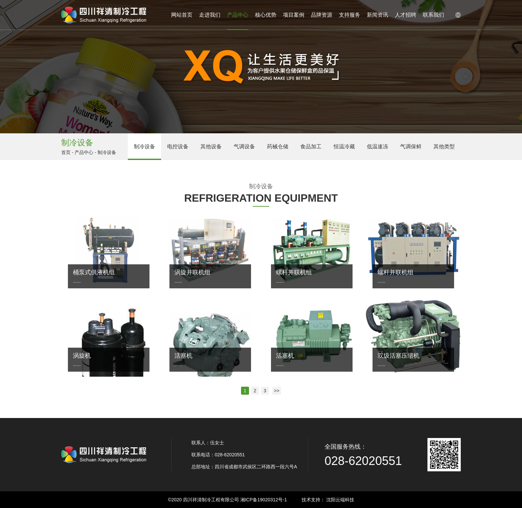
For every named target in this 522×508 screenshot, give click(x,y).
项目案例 (293, 15)
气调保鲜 (410, 146)
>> (276, 390)
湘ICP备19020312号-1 (263, 499)
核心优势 (265, 15)
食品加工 (311, 146)
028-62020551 (363, 461)
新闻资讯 (377, 15)
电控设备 (177, 146)
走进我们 (209, 15)
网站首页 (181, 15)
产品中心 (237, 21)
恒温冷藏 (344, 146)
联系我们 (433, 15)
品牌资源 (321, 15)
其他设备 (211, 146)
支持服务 (349, 15)
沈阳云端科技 (340, 499)
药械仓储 (277, 146)
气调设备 (244, 146)
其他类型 (444, 146)
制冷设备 (144, 146)
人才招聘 (405, 15)
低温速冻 (377, 146)
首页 (66, 152)
